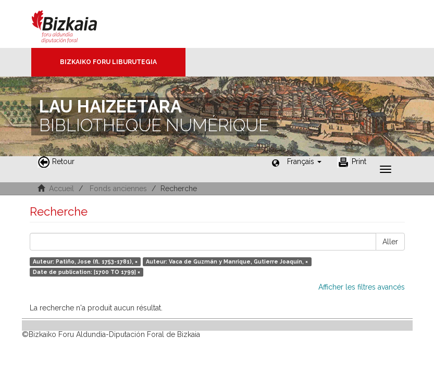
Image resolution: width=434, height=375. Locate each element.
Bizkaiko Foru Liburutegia (108, 62)
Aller (390, 242)
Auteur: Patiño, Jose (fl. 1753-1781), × (85, 261)
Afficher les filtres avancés (361, 287)
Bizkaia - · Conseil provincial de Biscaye (75, 24)
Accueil (61, 188)
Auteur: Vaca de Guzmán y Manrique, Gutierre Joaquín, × (227, 261)
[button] (304, 161)
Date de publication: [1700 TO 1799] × (86, 272)
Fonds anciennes (118, 188)
